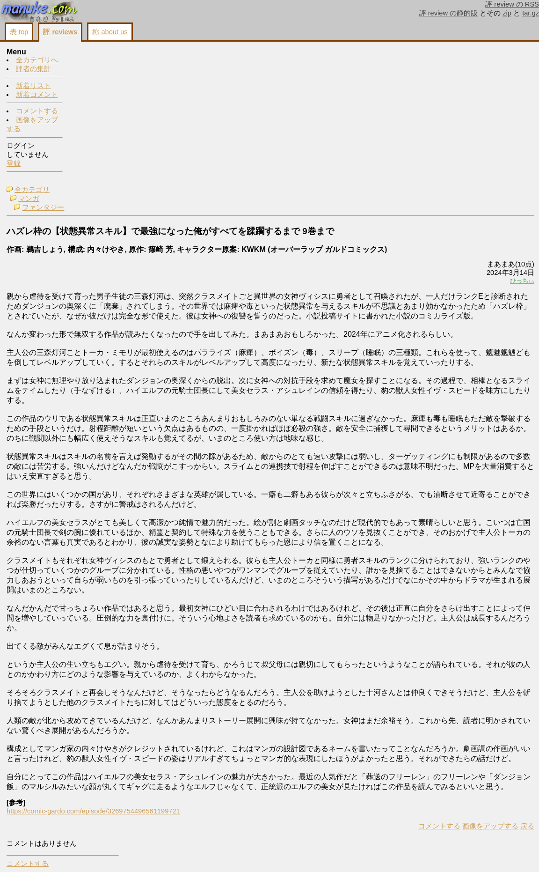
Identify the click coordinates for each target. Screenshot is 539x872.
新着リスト (33, 86)
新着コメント (37, 95)
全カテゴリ (97, 52)
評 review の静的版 (448, 13)
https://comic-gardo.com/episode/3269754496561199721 (159, 838)
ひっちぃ (405, 151)
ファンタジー (108, 70)
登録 (14, 164)
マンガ (94, 61)
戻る (410, 853)
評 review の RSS (512, 4)
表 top (19, 32)
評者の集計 (33, 69)
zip (507, 13)
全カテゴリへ (37, 60)
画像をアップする (373, 853)
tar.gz (530, 13)
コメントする (37, 111)
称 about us (109, 32)
